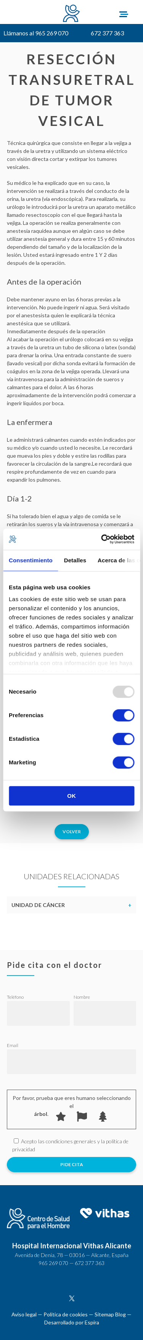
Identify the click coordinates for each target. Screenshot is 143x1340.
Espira (92, 1322)
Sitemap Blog (110, 1314)
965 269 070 (53, 1263)
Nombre (82, 997)
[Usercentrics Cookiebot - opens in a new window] (101, 539)
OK (71, 796)
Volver (72, 831)
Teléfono (15, 997)
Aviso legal (24, 1314)
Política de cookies (65, 1314)
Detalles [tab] (75, 560)
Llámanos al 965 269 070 (35, 33)
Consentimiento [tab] (31, 560)
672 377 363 (107, 33)
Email (12, 1045)
